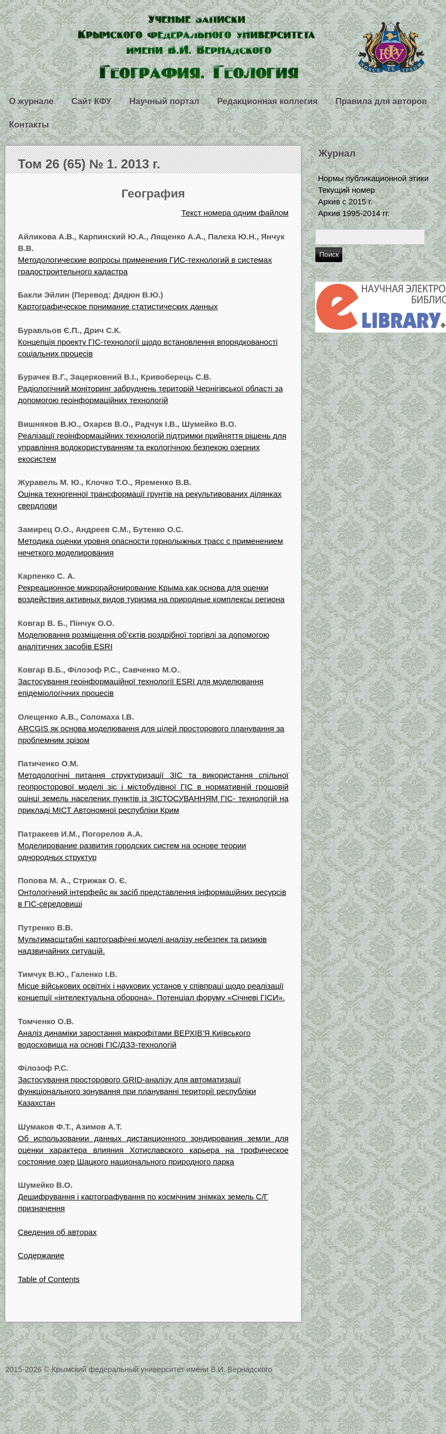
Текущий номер (346, 189)
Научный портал (164, 101)
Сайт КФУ (91, 101)
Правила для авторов (381, 101)
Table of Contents (49, 1279)
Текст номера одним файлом (235, 212)
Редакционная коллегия (267, 101)
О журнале (31, 101)
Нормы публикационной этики (373, 178)
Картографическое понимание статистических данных (118, 306)
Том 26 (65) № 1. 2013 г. (89, 164)
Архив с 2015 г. (345, 201)
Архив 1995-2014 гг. (353, 213)
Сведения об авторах (57, 1231)
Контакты (29, 124)
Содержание (41, 1255)
